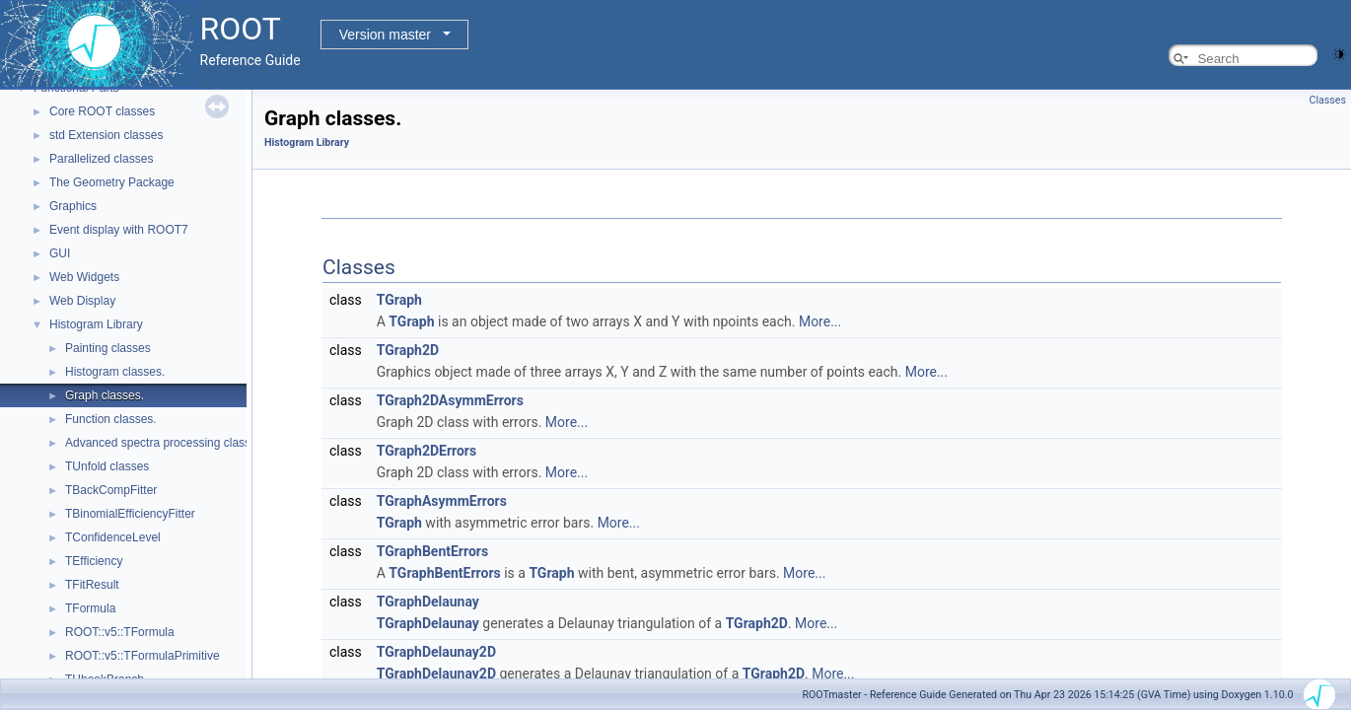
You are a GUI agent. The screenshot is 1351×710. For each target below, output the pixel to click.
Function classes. (111, 419)
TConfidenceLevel (113, 537)
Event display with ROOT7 (118, 230)
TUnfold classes (107, 466)
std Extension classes (106, 135)
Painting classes (108, 348)
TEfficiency (93, 561)
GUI (59, 253)
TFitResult (92, 585)
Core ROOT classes (102, 111)
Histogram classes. (115, 372)
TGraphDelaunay (428, 601)
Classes (1328, 100)
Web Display (82, 301)
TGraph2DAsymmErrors (450, 400)
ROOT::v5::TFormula (120, 632)
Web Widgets (84, 277)
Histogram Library (96, 324)
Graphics (73, 206)
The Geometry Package (112, 182)
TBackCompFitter (111, 490)
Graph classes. (104, 395)
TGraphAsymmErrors (442, 501)
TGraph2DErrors (426, 451)
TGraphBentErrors (432, 551)
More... (820, 321)
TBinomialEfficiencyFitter (130, 514)
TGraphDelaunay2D (436, 652)
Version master (385, 34)
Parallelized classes (101, 159)
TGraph (399, 300)
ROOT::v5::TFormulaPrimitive (142, 656)
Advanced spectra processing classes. (165, 443)
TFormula (90, 608)
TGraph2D (408, 350)
